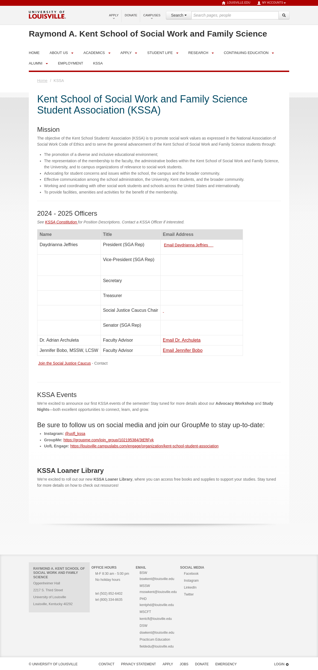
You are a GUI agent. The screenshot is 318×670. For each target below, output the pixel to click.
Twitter (189, 594)
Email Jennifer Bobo (182, 350)
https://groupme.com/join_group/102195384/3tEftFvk (108, 440)
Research (198, 53)
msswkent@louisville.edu (158, 592)
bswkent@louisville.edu (157, 579)
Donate (131, 15)
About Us (59, 53)
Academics (94, 53)
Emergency (226, 664)
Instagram (191, 581)
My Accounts (271, 3)
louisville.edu (236, 3)
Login (281, 664)
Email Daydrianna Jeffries (188, 245)
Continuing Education (246, 53)
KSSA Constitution (61, 222)
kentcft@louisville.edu (156, 619)
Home (42, 80)
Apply (114, 16)
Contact (106, 664)
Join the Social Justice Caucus (64, 363)
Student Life (160, 53)
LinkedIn (190, 587)
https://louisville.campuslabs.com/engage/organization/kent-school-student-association (144, 446)
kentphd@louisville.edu (157, 605)
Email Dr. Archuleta (182, 340)
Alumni (35, 63)
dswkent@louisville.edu (157, 633)
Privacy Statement (138, 664)
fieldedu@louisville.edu (157, 646)
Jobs (184, 664)
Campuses (151, 16)
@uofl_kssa (75, 433)
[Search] (283, 15)
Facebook (191, 574)
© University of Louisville (53, 664)
